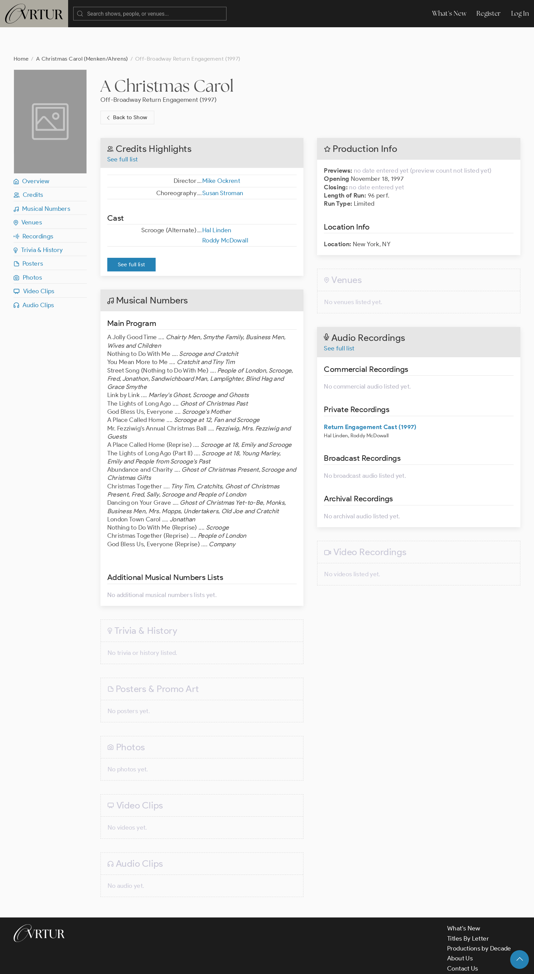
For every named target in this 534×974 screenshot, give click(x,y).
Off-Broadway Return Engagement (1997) (158, 72)
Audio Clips (34, 278)
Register (488, 13)
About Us (460, 931)
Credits (28, 167)
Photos (28, 250)
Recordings (33, 209)
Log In (520, 13)
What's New (449, 13)
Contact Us (462, 941)
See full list (122, 132)
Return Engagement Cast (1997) (370, 400)
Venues (28, 195)
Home (21, 31)
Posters (28, 236)
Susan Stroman (223, 166)
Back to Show (126, 90)
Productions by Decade (479, 921)
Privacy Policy (174, 963)
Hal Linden (217, 203)
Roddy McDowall (225, 213)
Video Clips (34, 264)
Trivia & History (38, 222)
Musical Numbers (42, 181)
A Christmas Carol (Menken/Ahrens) (82, 31)
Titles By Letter (468, 911)
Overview (32, 154)
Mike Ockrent (221, 153)
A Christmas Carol (167, 58)
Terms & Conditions (123, 963)
